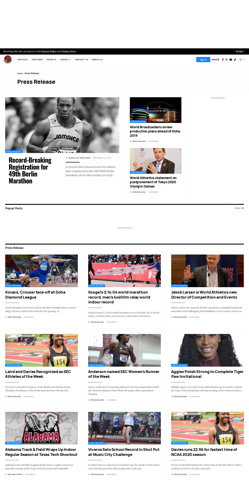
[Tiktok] (235, 59)
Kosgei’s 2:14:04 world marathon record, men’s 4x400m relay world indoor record (119, 297)
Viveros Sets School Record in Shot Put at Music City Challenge (123, 452)
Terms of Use (70, 51)
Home (20, 73)
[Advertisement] (124, 24)
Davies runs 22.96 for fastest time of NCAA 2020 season (204, 452)
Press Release (15, 151)
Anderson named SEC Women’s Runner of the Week (123, 374)
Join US (215, 59)
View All (239, 208)
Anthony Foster (15, 474)
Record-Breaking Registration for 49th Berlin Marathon (30, 170)
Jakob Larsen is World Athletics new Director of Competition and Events (204, 295)
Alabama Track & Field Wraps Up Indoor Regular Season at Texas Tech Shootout (41, 452)
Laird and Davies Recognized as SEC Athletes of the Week (38, 374)
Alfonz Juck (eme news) (79, 158)
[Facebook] (222, 59)
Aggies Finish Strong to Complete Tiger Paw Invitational (207, 374)
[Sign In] (203, 59)
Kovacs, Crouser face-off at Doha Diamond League (35, 295)
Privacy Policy (49, 51)
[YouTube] (231, 59)
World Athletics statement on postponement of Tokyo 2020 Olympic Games (153, 182)
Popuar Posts (13, 208)
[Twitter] (226, 59)
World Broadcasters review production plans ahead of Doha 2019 (155, 131)
